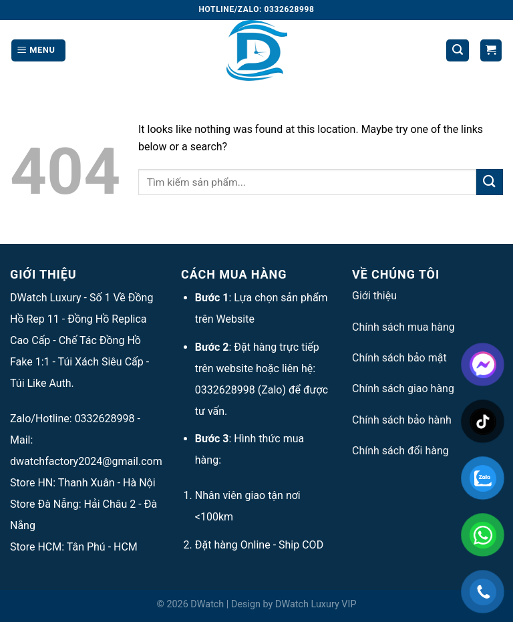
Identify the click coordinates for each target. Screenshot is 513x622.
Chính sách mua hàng (403, 327)
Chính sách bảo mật (399, 357)
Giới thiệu (374, 295)
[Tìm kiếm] (457, 50)
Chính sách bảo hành (402, 420)
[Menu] (38, 50)
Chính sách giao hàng (403, 388)
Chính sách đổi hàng (400, 450)
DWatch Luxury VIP (316, 604)
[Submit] (489, 182)
